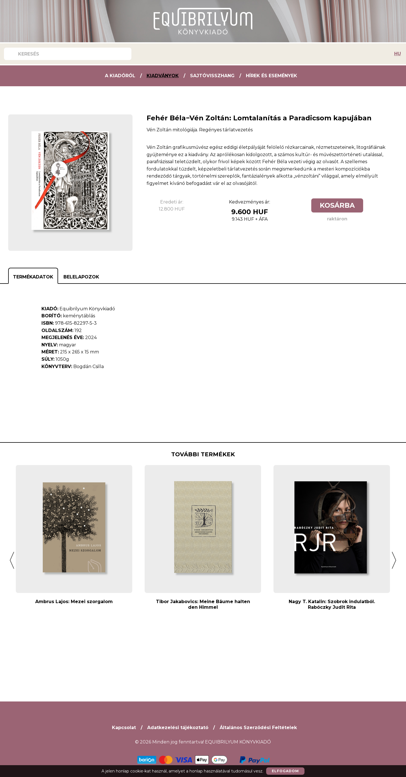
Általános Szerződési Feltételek (258, 727)
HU (397, 53)
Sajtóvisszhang (212, 75)
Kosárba (337, 205)
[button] (12, 560)
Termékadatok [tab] (33, 277)
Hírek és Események (271, 75)
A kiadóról (120, 75)
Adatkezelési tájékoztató (177, 727)
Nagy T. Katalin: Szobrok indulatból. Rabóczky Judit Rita (332, 604)
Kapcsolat (124, 727)
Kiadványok (163, 75)
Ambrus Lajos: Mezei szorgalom (74, 601)
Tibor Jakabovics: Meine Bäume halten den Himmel (203, 604)
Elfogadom (285, 771)
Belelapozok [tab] (81, 277)
